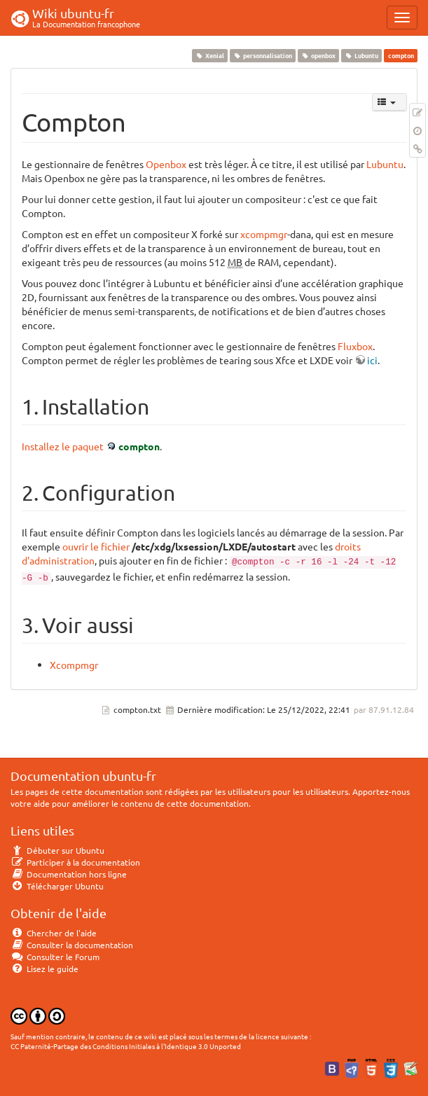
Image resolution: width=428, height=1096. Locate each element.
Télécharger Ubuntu (57, 886)
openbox (318, 55)
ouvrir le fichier (96, 546)
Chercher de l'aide (54, 932)
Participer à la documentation (75, 862)
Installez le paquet (63, 446)
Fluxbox (355, 346)
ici (372, 360)
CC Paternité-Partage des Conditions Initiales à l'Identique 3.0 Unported (126, 1046)
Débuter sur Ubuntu (57, 850)
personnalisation (262, 55)
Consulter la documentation (72, 944)
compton (139, 446)
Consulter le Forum (55, 956)
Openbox (166, 164)
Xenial (209, 55)
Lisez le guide (44, 968)
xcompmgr (263, 234)
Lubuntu (361, 55)
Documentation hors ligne (69, 874)
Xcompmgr (74, 664)
